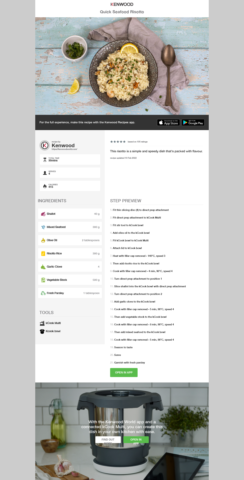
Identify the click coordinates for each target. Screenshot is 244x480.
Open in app (124, 372)
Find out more (108, 440)
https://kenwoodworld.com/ (64, 149)
